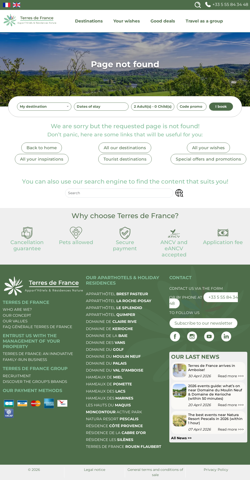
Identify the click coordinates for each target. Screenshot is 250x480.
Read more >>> (231, 376)
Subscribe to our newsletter (203, 323)
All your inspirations (41, 159)
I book (221, 106)
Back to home (41, 147)
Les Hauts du (108, 405)
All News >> (181, 438)
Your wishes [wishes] (126, 21)
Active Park (114, 412)
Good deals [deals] (162, 21)
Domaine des (105, 342)
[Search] (198, 5)
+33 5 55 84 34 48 (226, 4)
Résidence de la (116, 432)
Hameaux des (105, 391)
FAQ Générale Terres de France (37, 326)
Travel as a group (204, 21)
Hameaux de (104, 377)
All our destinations (125, 147)
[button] (179, 193)
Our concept (17, 315)
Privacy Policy (216, 469)
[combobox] (44, 107)
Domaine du (105, 349)
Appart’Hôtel (117, 294)
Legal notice (94, 469)
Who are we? (17, 309)
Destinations (89, 21)
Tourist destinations (125, 159)
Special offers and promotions (208, 159)
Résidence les (109, 439)
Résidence (114, 425)
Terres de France (123, 446)
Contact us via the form (196, 288)
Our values (15, 321)
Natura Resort (112, 419)
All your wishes (208, 147)
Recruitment (17, 376)
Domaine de (111, 321)
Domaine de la (106, 335)
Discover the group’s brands (35, 381)
